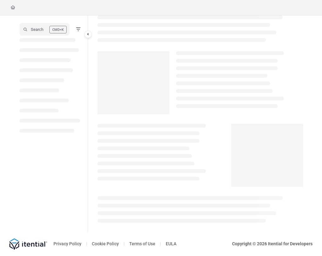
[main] (200, 123)
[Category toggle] (88, 34)
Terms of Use (142, 243)
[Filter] (78, 29)
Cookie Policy (105, 243)
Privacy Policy (67, 243)
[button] (44, 29)
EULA (171, 243)
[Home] (13, 8)
